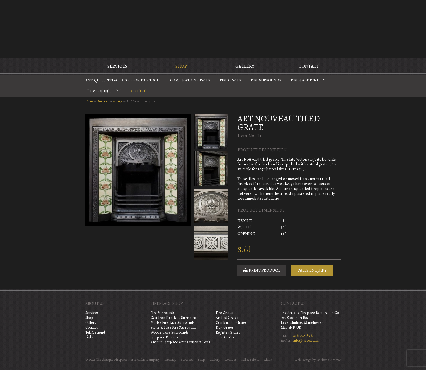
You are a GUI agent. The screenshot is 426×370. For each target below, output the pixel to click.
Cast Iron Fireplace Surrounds (174, 317)
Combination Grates (190, 80)
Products (103, 101)
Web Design (303, 360)
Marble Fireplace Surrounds (173, 322)
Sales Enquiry (312, 270)
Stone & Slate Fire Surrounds (173, 327)
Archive (138, 91)
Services (117, 66)
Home (89, 101)
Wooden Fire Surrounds (170, 332)
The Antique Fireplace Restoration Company (213, 28)
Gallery (244, 66)
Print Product (261, 270)
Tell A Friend (95, 332)
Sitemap (170, 359)
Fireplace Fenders (308, 80)
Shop (181, 66)
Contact (309, 66)
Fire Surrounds (266, 80)
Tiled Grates (225, 337)
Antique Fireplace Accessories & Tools (123, 80)
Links (89, 337)
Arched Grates (227, 317)
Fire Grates (230, 80)
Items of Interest (104, 91)
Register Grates (228, 332)
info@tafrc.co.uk (306, 340)
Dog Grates (225, 327)
